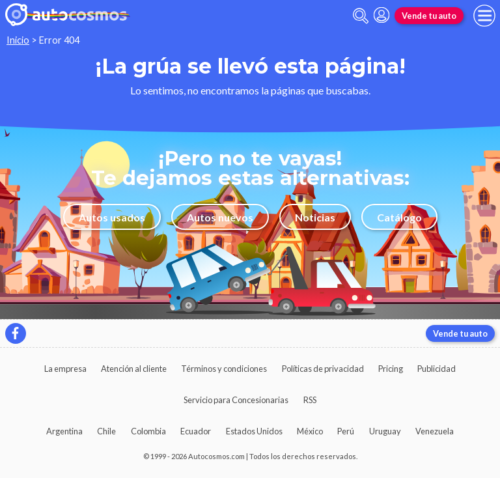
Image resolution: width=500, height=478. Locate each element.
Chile (106, 431)
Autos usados (112, 217)
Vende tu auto (429, 15)
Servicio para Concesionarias (236, 400)
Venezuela (434, 431)
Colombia (148, 431)
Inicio (18, 40)
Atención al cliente (134, 368)
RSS (309, 400)
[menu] (484, 16)
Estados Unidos (254, 431)
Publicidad (436, 368)
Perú (345, 431)
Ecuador (195, 431)
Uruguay (385, 431)
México (310, 431)
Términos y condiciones (224, 368)
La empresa (65, 368)
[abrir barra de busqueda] (360, 15)
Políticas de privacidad (323, 368)
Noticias (315, 217)
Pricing (390, 368)
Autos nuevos (220, 217)
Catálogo (399, 217)
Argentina (64, 431)
